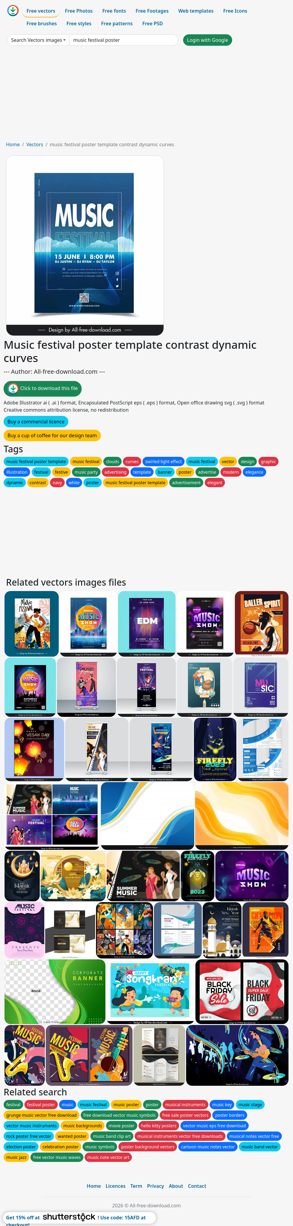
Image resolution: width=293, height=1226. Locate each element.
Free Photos (78, 11)
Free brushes (41, 23)
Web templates (196, 11)
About (176, 1186)
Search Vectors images (36, 40)
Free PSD (152, 23)
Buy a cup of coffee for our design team (52, 435)
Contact (197, 1186)
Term (136, 1186)
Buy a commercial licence (36, 421)
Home (13, 144)
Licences (116, 1186)
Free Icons (235, 11)
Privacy (155, 1186)
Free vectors (40, 11)
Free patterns (117, 23)
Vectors (34, 144)
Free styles (79, 23)
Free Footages (152, 11)
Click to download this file (43, 389)
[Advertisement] (146, 96)
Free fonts (114, 11)
